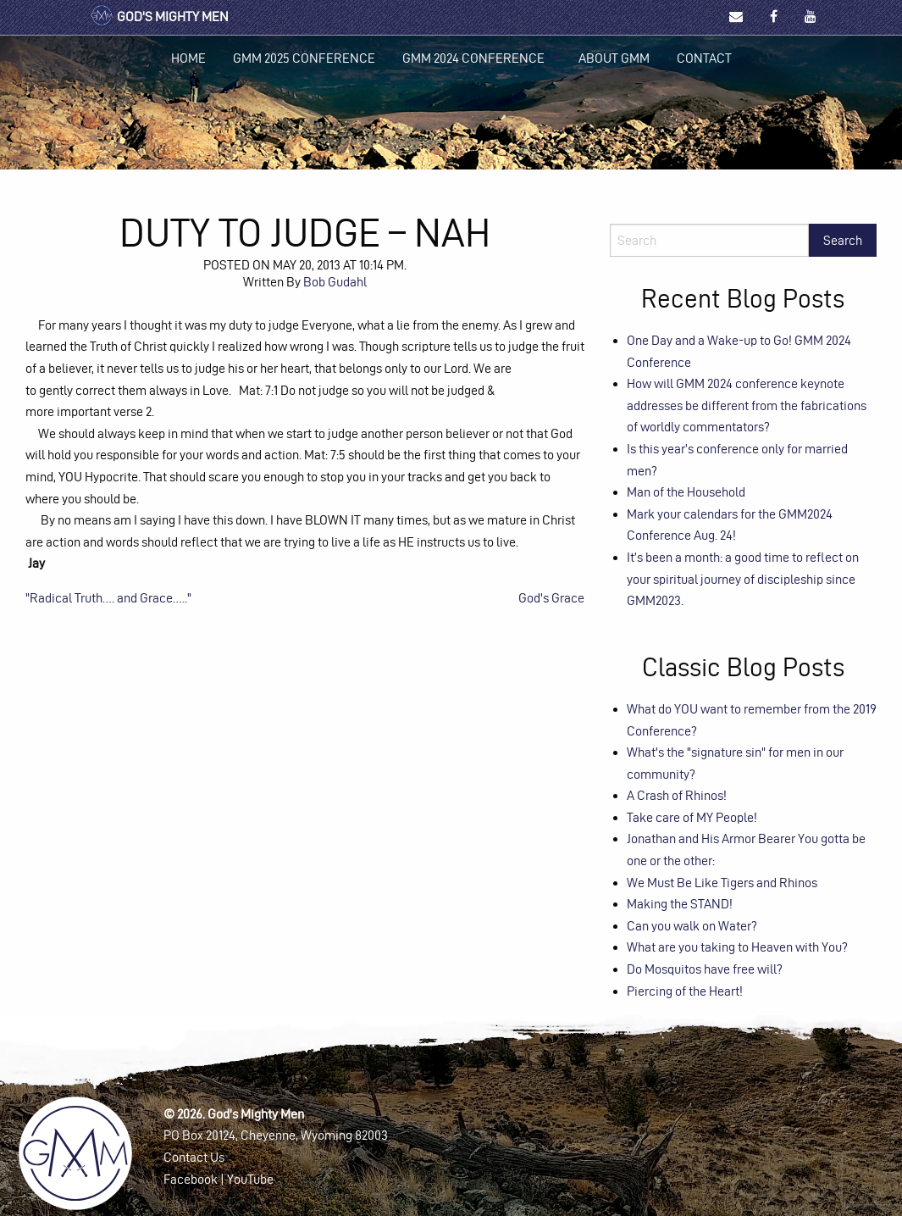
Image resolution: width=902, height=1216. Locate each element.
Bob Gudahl (335, 282)
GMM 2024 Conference (473, 58)
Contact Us (193, 1157)
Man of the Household (686, 492)
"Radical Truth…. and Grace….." (108, 598)
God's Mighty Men (159, 16)
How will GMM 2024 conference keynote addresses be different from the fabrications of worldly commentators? (746, 405)
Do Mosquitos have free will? (705, 969)
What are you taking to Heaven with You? (737, 947)
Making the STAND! (680, 904)
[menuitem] (188, 58)
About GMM (614, 58)
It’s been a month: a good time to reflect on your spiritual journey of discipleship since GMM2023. (743, 579)
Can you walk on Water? (692, 926)
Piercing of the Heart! (685, 991)
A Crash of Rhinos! (677, 795)
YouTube (250, 1179)
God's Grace (551, 598)
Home (188, 58)
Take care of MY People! (692, 817)
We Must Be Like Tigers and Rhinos (722, 882)
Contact (704, 58)
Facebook (190, 1179)
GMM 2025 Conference (304, 58)
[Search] (709, 240)
